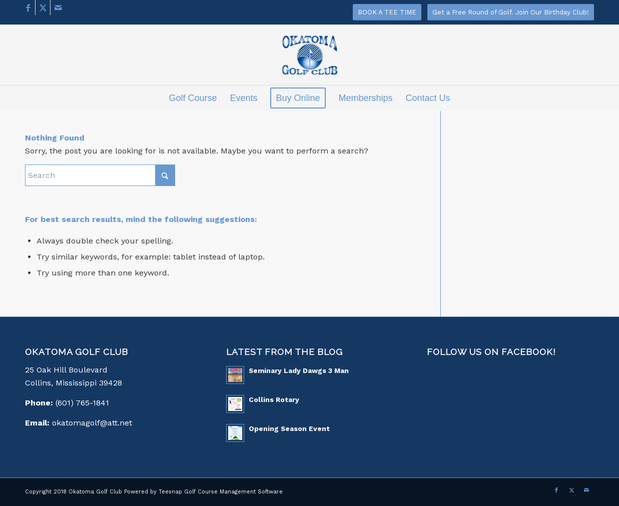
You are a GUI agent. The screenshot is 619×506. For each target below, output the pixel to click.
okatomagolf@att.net (92, 423)
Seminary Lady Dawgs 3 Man (299, 370)
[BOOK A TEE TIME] (387, 12)
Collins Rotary (274, 400)
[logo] (309, 60)
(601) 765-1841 (82, 403)
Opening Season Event (289, 428)
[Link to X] (43, 7)
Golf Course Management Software (233, 491)
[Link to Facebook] (28, 7)
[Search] (100, 175)
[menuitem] (192, 98)
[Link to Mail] (58, 7)
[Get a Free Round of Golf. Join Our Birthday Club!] (510, 12)
